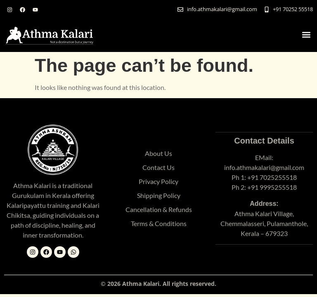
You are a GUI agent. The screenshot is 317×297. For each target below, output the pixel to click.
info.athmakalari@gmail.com (264, 167)
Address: (264, 203)
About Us (158, 153)
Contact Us (158, 167)
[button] (306, 34)
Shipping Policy (158, 195)
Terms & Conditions (159, 223)
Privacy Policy (158, 181)
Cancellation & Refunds (158, 209)
